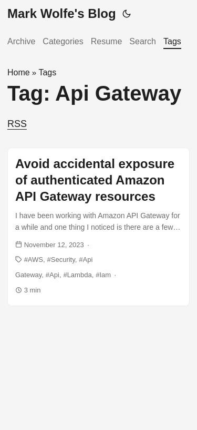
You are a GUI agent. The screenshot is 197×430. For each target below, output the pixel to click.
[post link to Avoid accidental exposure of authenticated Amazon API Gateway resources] (98, 227)
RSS (17, 124)
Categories (63, 41)
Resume (106, 41)
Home (18, 72)
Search (142, 41)
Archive (21, 41)
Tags (172, 41)
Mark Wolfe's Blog (61, 13)
